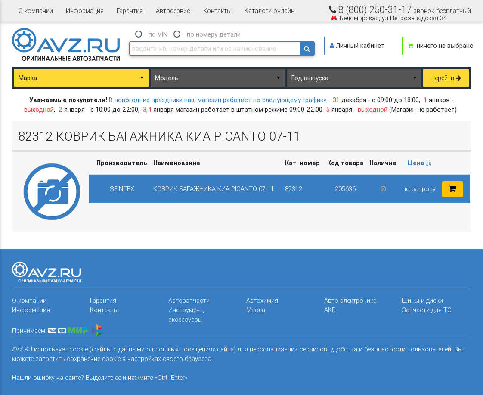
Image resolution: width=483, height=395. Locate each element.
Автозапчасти (189, 300)
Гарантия (130, 10)
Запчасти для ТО (427, 310)
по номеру (214, 34)
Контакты (217, 10)
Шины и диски (422, 300)
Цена (419, 163)
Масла (255, 310)
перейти (446, 78)
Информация (85, 10)
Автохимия (262, 300)
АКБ (330, 310)
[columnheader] (419, 163)
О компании (36, 10)
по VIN (158, 34)
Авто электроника (350, 300)
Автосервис (173, 10)
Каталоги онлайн (269, 10)
